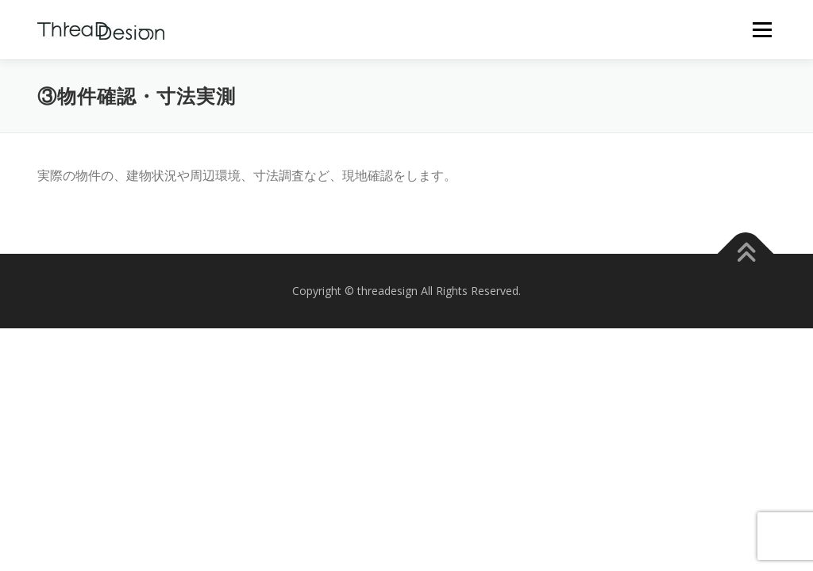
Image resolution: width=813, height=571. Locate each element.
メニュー (762, 29)
